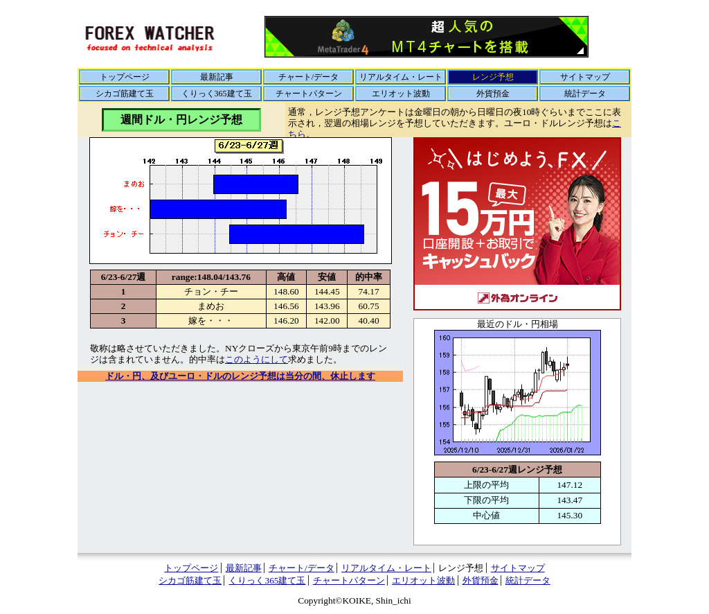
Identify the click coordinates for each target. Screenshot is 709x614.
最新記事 (216, 77)
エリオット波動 (401, 93)
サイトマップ (585, 77)
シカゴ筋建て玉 (125, 93)
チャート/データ (308, 77)
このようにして (256, 359)
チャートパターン (309, 93)
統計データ (585, 93)
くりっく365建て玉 (216, 93)
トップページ (125, 77)
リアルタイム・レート (400, 77)
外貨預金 (493, 93)
